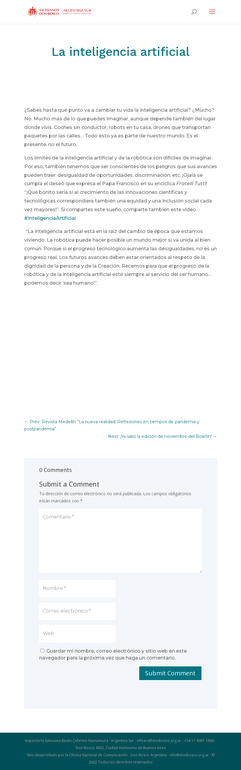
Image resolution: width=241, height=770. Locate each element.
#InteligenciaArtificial (50, 218)
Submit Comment (170, 673)
